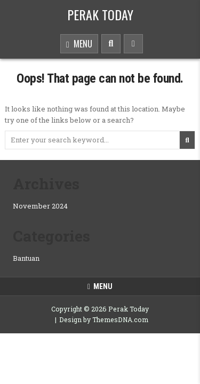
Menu (79, 44)
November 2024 (40, 206)
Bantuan (26, 258)
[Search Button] (111, 43)
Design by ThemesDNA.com (103, 319)
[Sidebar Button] (133, 43)
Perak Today (100, 14)
